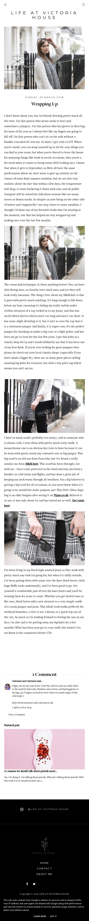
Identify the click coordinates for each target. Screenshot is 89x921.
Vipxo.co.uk (61, 495)
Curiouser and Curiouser (24, 681)
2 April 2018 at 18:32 (22, 707)
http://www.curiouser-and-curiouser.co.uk (32, 703)
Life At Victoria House (44, 15)
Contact (44, 868)
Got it (53, 916)
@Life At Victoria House (44, 809)
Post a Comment (17, 715)
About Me (44, 874)
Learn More (40, 916)
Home (44, 862)
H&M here (31, 464)
